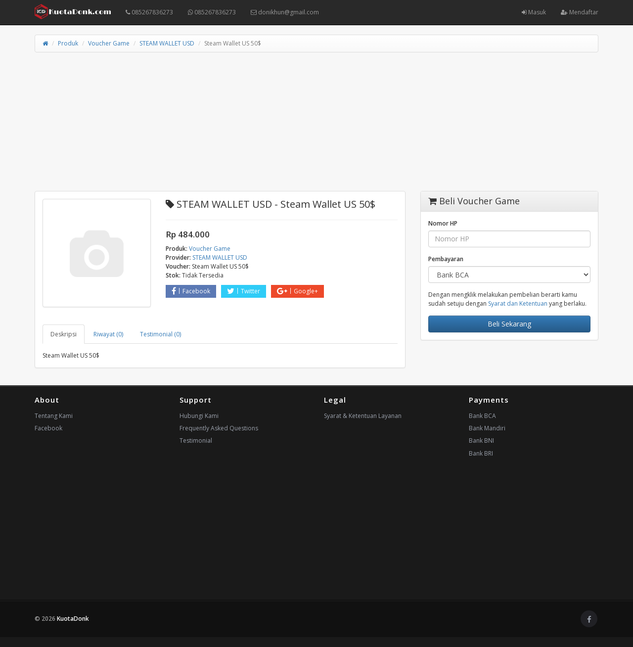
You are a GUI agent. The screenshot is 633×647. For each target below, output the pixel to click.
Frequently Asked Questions (219, 428)
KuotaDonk (73, 618)
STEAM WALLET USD (166, 43)
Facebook (191, 291)
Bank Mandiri (487, 428)
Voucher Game (109, 43)
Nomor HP (442, 223)
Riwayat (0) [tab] (108, 334)
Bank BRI (481, 453)
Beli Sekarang (509, 323)
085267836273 (149, 12)
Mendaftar (579, 12)
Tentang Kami (54, 416)
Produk (68, 43)
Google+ (297, 291)
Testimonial (196, 440)
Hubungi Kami (199, 416)
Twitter (243, 291)
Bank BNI (481, 440)
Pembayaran (445, 259)
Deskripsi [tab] (63, 334)
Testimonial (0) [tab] (160, 334)
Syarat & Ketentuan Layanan (363, 416)
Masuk (534, 12)
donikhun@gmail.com (285, 12)
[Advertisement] (316, 121)
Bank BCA (482, 416)
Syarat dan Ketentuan (517, 303)
